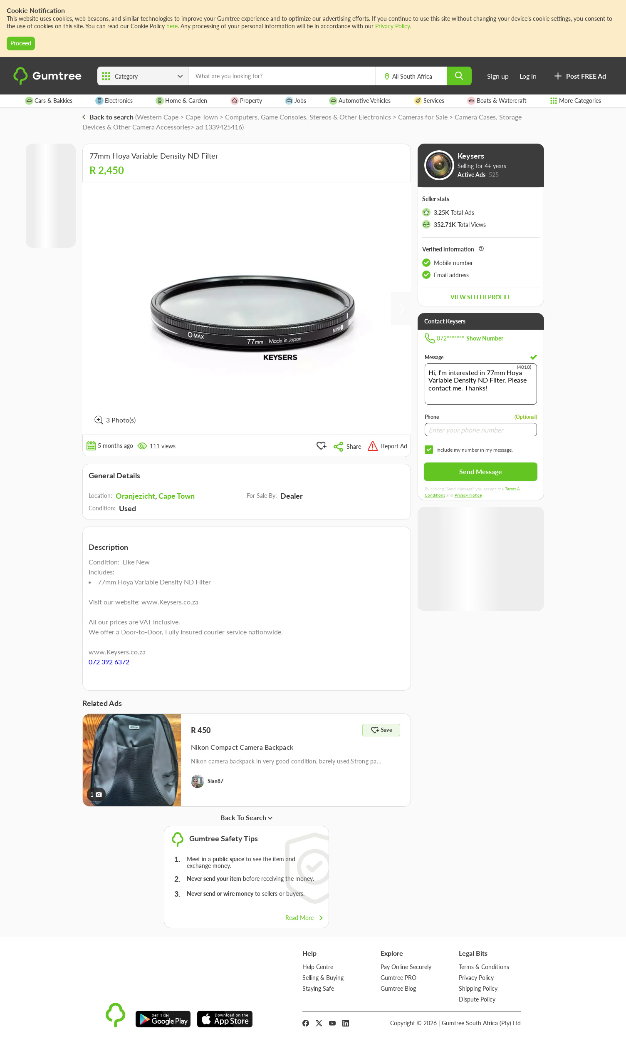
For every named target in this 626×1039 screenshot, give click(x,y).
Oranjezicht (135, 495)
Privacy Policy (392, 26)
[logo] (48, 83)
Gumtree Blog (398, 988)
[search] (459, 76)
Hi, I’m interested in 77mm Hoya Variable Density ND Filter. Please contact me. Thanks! (481, 384)
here (172, 26)
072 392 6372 (109, 662)
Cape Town (176, 495)
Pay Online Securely (406, 966)
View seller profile (480, 297)
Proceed (20, 43)
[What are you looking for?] (282, 76)
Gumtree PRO (398, 977)
